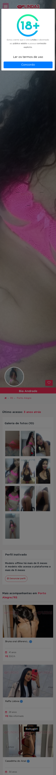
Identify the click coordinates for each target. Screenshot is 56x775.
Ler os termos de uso (28, 57)
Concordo (28, 64)
